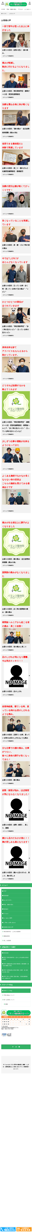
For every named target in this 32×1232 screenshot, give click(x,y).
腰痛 (6, 1004)
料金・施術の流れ (11, 9)
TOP (5, 891)
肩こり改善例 (7, 940)
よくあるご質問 (8, 918)
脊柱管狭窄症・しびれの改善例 (12, 931)
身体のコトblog (8, 990)
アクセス (20, 9)
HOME (3, 9)
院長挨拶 (7, 895)
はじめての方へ (8, 900)
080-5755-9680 (9, 1029)
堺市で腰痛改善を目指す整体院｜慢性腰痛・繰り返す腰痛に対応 (15, 964)
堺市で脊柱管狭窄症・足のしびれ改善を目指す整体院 (15, 958)
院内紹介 (7, 909)
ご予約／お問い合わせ (10, 922)
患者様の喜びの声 (8, 927)
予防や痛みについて (9, 995)
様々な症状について (9, 999)
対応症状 (6, 953)
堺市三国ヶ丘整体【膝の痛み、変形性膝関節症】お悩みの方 (15, 977)
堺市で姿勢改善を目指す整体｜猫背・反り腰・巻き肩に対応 (15, 971)
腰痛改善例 (7, 936)
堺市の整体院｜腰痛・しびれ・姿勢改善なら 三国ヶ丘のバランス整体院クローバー (16, 1067)
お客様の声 (12, 13)
